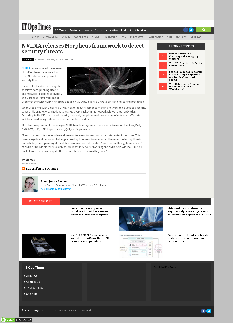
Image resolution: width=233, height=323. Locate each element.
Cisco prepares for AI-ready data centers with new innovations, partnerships (187, 238)
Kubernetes (137, 37)
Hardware (111, 37)
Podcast (126, 30)
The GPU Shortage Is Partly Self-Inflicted (185, 64)
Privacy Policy (34, 288)
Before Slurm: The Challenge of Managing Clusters (183, 56)
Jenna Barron (67, 59)
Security (181, 37)
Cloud (66, 37)
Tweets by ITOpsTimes (165, 267)
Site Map (31, 294)
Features (75, 30)
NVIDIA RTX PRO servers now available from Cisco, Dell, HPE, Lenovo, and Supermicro (89, 238)
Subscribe (140, 30)
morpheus (26, 163)
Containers (81, 37)
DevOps (96, 37)
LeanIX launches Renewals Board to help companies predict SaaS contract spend (185, 76)
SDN (169, 37)
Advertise (112, 30)
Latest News (28, 59)
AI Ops (35, 37)
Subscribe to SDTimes (42, 169)
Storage (195, 37)
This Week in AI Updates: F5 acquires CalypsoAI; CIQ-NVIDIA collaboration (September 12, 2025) (189, 211)
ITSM (123, 37)
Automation (50, 37)
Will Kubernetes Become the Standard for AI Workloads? (184, 87)
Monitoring (156, 37)
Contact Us (33, 282)
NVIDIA (33, 163)
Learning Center (93, 30)
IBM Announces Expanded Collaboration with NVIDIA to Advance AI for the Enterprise (89, 211)
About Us (31, 276)
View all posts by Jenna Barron (55, 188)
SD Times (61, 30)
